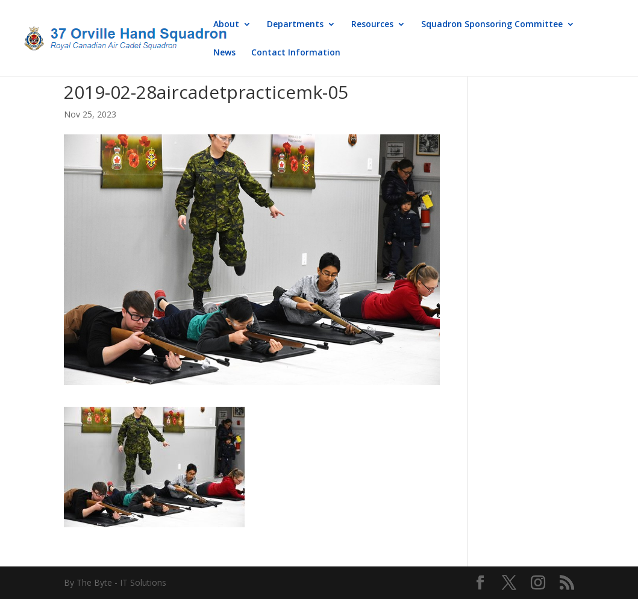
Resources (372, 25)
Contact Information (295, 53)
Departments (295, 25)
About (226, 25)
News (224, 53)
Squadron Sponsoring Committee (492, 25)
